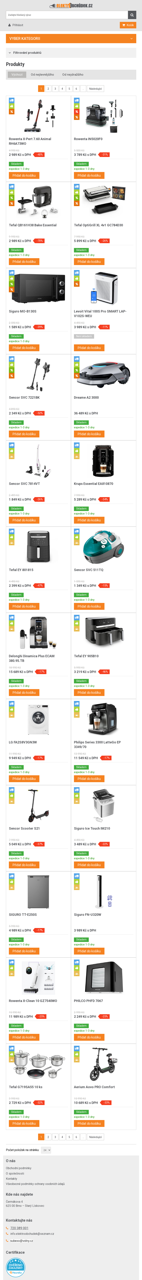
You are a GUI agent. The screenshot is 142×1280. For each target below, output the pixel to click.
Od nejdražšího (72, 74)
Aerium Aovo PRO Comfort (94, 1087)
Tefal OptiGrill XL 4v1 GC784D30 (98, 225)
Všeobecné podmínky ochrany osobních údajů (35, 1184)
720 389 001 (19, 1228)
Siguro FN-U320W (87, 915)
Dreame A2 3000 (86, 397)
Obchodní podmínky (18, 1168)
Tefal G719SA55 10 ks (25, 1087)
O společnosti (15, 1173)
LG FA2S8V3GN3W (23, 742)
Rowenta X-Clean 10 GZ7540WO (33, 1001)
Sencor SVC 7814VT (24, 484)
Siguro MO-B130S (22, 311)
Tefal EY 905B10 (86, 656)
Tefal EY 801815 (21, 570)
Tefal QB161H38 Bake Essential (33, 225)
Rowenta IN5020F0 (88, 139)
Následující (95, 88)
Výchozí (17, 74)
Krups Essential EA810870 (93, 484)
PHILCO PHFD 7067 (88, 1001)
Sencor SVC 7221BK (24, 397)
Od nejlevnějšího (42, 74)
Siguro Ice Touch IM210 (92, 828)
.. (83, 88)
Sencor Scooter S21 (24, 828)
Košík (130, 25)
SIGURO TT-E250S (23, 915)
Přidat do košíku (24, 175)
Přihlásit (17, 25)
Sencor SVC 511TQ (88, 570)
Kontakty (11, 1178)
